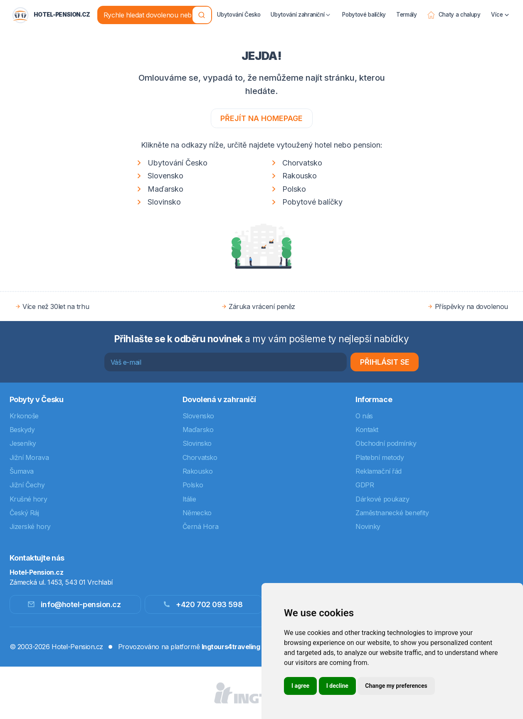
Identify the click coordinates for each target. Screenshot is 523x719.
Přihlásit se (385, 362)
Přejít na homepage (261, 118)
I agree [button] (300, 685)
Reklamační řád (378, 471)
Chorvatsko (295, 163)
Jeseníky (23, 443)
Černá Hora (201, 526)
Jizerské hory (30, 526)
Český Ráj (24, 513)
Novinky (367, 526)
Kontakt (366, 429)
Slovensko (158, 176)
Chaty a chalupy (454, 9)
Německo (197, 513)
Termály (406, 9)
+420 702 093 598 (202, 604)
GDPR (364, 485)
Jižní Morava (29, 457)
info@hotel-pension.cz (74, 604)
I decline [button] (337, 685)
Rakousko (293, 176)
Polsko (287, 189)
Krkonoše (24, 416)
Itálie (189, 499)
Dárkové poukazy (382, 499)
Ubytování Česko (239, 9)
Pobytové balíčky (364, 9)
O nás (364, 416)
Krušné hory (28, 499)
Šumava (22, 471)
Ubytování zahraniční (301, 9)
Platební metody (379, 457)
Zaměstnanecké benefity (392, 513)
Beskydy (22, 429)
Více (501, 9)
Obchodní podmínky (385, 443)
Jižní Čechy (27, 485)
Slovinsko (157, 202)
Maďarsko (158, 189)
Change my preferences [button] (396, 685)
